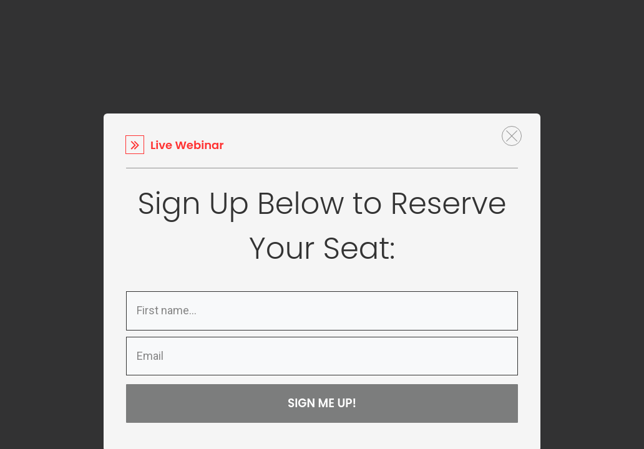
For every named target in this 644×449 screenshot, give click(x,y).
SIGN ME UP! (322, 403)
